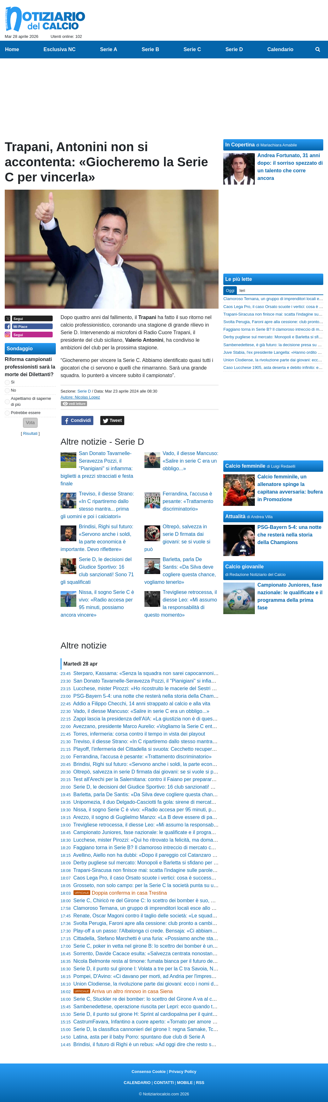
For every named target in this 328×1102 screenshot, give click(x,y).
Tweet (112, 421)
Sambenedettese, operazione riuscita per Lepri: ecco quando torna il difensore (161, 1006)
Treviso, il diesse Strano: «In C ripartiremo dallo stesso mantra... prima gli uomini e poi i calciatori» (182, 741)
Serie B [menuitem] (150, 49)
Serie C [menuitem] (192, 49)
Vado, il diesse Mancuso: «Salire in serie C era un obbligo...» (191, 461)
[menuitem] (318, 49)
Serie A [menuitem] (108, 49)
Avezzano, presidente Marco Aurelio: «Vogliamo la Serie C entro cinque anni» (160, 726)
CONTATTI (164, 1082)
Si (13, 382)
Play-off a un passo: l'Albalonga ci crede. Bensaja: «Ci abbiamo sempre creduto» (164, 930)
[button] (30, 423)
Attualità (235, 516)
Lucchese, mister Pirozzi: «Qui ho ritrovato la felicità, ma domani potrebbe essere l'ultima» (174, 840)
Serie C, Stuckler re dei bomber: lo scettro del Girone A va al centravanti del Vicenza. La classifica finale (189, 999)
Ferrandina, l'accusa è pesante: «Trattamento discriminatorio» (188, 501)
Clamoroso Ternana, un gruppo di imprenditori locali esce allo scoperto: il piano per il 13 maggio (180, 908)
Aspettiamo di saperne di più (31, 401)
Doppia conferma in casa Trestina (120, 893)
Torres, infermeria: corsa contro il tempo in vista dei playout (139, 734)
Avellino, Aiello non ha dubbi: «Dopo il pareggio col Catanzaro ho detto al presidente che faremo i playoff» (191, 855)
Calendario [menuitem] (280, 49)
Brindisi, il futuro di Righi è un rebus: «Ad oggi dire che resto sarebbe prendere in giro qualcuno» (181, 1044)
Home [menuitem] (12, 49)
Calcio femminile (245, 466)
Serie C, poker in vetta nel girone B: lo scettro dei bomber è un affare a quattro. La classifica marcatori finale (194, 946)
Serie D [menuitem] (234, 49)
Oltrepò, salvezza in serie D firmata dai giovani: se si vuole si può (146, 771)
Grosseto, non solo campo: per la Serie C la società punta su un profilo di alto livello (167, 885)
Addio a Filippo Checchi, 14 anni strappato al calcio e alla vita (141, 703)
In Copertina (240, 144)
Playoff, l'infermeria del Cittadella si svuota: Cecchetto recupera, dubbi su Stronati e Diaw (172, 749)
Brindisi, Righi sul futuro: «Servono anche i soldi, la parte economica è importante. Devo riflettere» (182, 764)
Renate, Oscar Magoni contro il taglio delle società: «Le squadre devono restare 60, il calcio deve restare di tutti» (199, 915)
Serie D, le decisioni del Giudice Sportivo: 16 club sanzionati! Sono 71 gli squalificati (167, 787)
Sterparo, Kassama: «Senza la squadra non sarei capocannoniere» (148, 673)
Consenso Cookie (149, 1071)
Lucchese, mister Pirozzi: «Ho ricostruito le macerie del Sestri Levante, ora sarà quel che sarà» (179, 688)
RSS (200, 1082)
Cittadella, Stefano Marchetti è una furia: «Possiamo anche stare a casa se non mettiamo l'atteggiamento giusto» (199, 938)
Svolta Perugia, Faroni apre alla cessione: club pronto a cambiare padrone (156, 923)
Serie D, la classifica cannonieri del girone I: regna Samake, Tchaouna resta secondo (168, 1029)
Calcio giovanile (244, 566)
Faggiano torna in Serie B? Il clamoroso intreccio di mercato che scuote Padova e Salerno (174, 847)
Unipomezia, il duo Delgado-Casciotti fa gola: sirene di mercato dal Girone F (158, 802)
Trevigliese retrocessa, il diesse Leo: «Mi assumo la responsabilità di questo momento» (170, 824)
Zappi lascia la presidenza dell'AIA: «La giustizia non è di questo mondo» (155, 718)
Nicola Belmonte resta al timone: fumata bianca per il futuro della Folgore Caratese (165, 961)
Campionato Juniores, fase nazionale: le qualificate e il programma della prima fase (166, 832)
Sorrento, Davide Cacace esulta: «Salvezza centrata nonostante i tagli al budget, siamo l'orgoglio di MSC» (192, 953)
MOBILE (185, 1082)
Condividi (77, 421)
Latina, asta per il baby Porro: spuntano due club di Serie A (139, 1037)
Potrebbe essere (26, 412)
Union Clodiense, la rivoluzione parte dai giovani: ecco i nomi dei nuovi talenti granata (169, 983)
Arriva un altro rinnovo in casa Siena (123, 991)
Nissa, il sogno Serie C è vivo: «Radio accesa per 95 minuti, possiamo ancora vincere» (170, 809)
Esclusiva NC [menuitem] (59, 49)
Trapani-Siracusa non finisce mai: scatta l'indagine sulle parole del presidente (159, 870)
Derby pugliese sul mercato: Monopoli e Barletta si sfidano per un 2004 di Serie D (164, 862)
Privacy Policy (182, 1071)
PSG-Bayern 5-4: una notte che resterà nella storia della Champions (149, 696)
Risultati (30, 433)
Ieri (242, 290)
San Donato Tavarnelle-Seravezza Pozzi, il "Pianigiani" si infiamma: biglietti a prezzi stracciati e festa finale (97, 468)
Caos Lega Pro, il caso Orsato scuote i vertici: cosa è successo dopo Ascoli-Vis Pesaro (170, 877)
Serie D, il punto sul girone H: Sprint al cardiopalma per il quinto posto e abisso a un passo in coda (183, 1014)
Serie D (84, 391)
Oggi (230, 290)
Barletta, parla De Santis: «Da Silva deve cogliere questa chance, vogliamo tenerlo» (167, 794)
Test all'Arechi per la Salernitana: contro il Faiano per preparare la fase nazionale (163, 779)
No (13, 390)
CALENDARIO (137, 1082)
